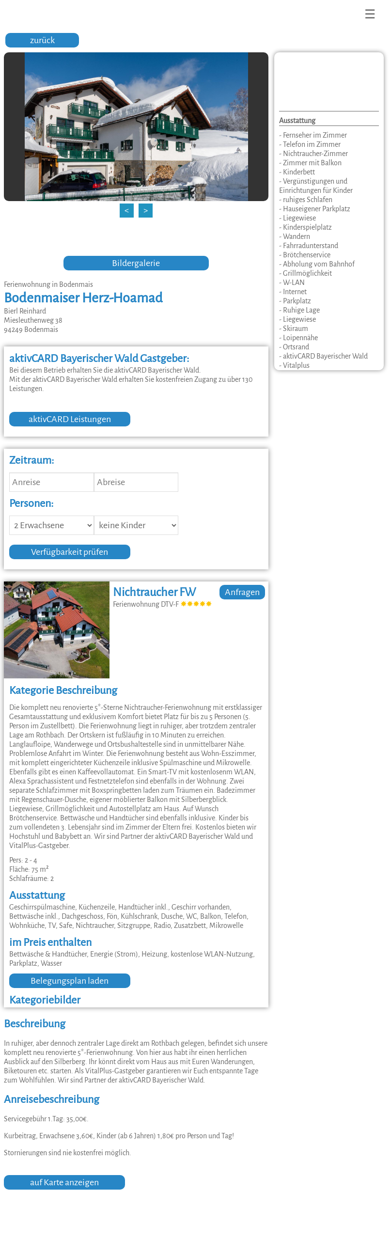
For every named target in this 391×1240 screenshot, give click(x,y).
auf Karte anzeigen (64, 1182)
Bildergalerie (136, 263)
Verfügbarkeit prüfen (69, 552)
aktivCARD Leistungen (70, 419)
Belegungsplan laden (70, 981)
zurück (42, 40)
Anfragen (242, 592)
